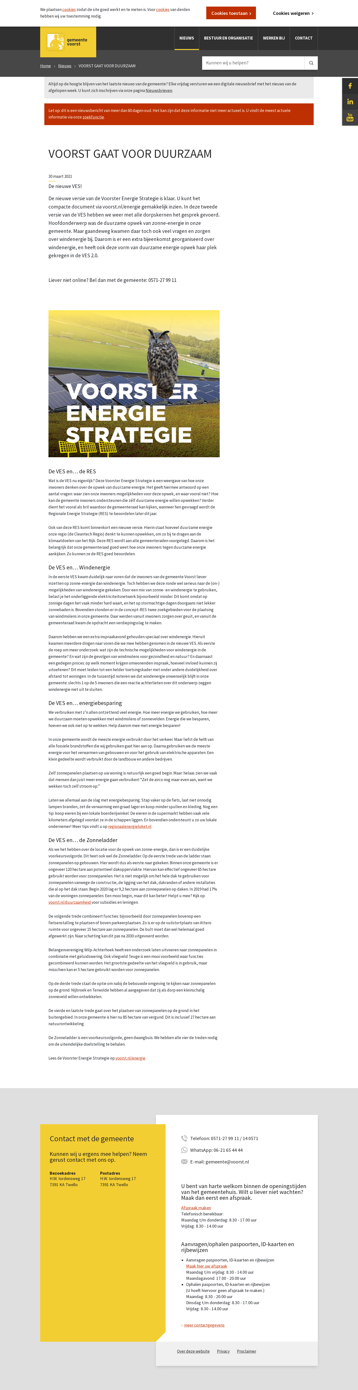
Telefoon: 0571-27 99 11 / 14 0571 (224, 1138)
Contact (304, 38)
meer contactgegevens (204, 1325)
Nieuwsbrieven (159, 90)
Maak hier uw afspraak (206, 1266)
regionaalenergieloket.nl (129, 826)
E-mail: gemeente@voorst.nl (219, 1162)
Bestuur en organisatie (228, 38)
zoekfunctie (93, 117)
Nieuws (186, 38)
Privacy (223, 1351)
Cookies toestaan (229, 13)
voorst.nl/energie (130, 1058)
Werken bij (274, 38)
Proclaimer (246, 1351)
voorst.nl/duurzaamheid (70, 902)
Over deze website (193, 1351)
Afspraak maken (196, 1208)
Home (45, 66)
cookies (69, 9)
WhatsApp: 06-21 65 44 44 (216, 1150)
